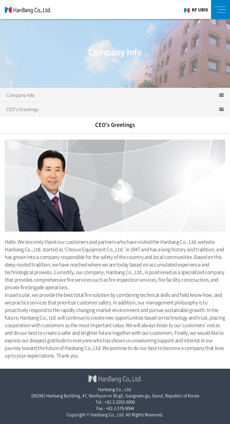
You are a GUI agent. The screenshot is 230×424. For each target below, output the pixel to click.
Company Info (20, 95)
